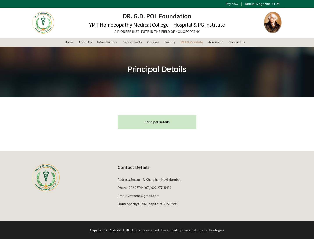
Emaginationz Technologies (203, 230)
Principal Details (157, 122)
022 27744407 (139, 187)
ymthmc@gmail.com (143, 195)
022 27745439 (161, 187)
